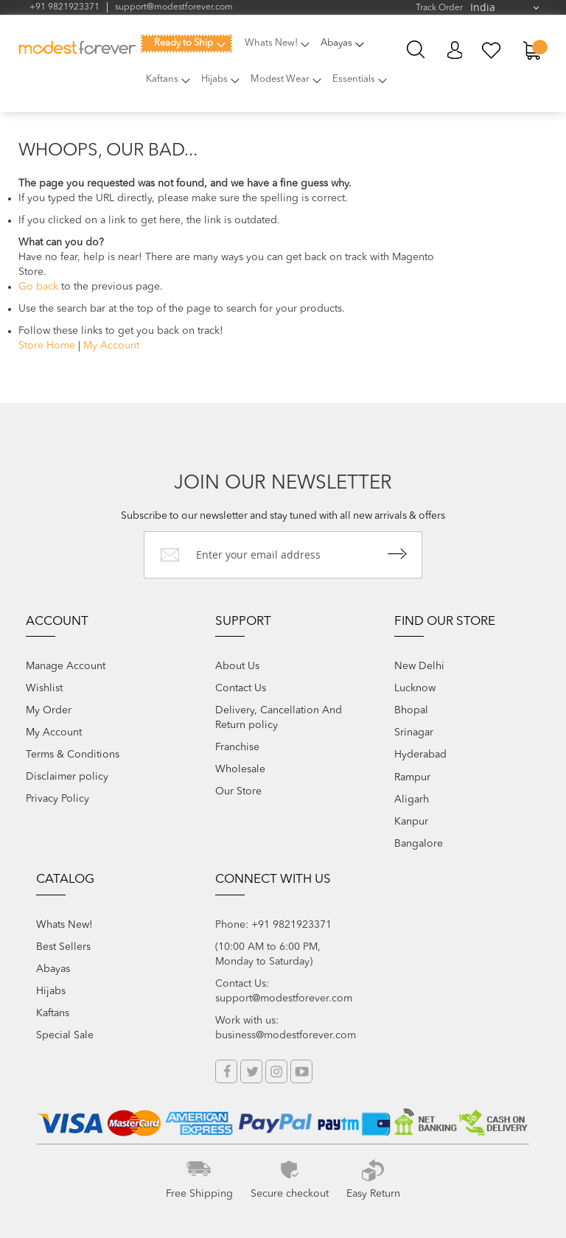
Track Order (439, 8)
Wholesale (240, 769)
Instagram (276, 1071)
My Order (48, 710)
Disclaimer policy (67, 777)
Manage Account (65, 666)
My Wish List (492, 50)
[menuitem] (186, 43)
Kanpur (411, 821)
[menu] (268, 69)
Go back (38, 286)
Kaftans (52, 1013)
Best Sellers (63, 947)
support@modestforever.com (174, 7)
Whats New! (64, 925)
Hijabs (51, 991)
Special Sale (65, 1035)
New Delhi (419, 666)
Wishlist (44, 688)
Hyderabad (420, 754)
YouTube (301, 1071)
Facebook (226, 1071)
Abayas (53, 969)
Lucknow (415, 688)
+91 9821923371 (64, 7)
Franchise (237, 747)
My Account (454, 50)
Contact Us (240, 688)
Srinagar (413, 732)
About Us (237, 666)
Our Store (238, 791)
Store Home (46, 345)
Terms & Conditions (72, 754)
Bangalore (418, 844)
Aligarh (411, 799)
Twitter (251, 1071)
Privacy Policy (57, 799)
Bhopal (411, 710)
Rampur (412, 777)
